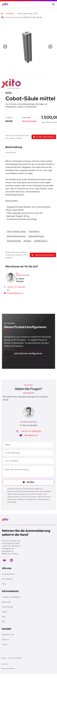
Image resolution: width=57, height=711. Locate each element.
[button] (53, 4)
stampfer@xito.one (15, 293)
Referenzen (6, 602)
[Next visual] (50, 46)
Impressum (4, 664)
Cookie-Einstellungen (15, 658)
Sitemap (4, 658)
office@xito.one (31, 435)
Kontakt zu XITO (8, 635)
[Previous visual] (5, 46)
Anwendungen (7, 607)
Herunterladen (29, 121)
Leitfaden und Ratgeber (11, 597)
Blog (3, 617)
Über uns (5, 639)
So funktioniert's (8, 574)
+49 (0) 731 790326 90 (31, 431)
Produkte (10, 13)
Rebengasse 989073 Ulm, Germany (10, 552)
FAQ (3, 621)
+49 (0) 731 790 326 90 (32, 17)
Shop (4, 584)
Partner (5, 644)
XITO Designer (7, 579)
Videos (4, 612)
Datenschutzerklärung (8, 668)
